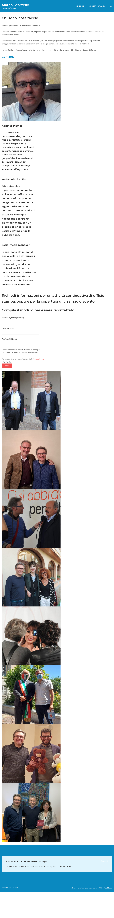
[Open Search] (111, 6)
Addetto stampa (97, 6)
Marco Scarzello (15, 5)
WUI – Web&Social (105, 888)
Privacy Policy (38, 359)
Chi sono (79, 6)
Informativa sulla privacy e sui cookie (84, 888)
